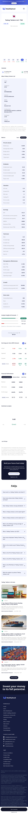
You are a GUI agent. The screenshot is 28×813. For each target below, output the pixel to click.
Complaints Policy (7, 759)
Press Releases (6, 730)
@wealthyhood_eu (9, 741)
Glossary (5, 726)
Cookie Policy (6, 757)
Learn (4, 708)
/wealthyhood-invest (10, 739)
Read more (14, 3)
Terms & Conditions (8, 753)
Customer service (7, 717)
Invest (4, 706)
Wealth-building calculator (9, 713)
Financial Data (6, 728)
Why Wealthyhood (7, 711)
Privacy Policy (6, 755)
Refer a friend (6, 721)
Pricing (4, 719)
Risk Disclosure (6, 763)
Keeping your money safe (9, 715)
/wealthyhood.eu (9, 746)
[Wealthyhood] (9, 8)
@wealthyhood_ (9, 744)
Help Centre (6, 724)
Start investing (14, 809)
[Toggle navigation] (24, 8)
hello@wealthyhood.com (11, 737)
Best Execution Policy (8, 766)
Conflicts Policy (6, 761)
